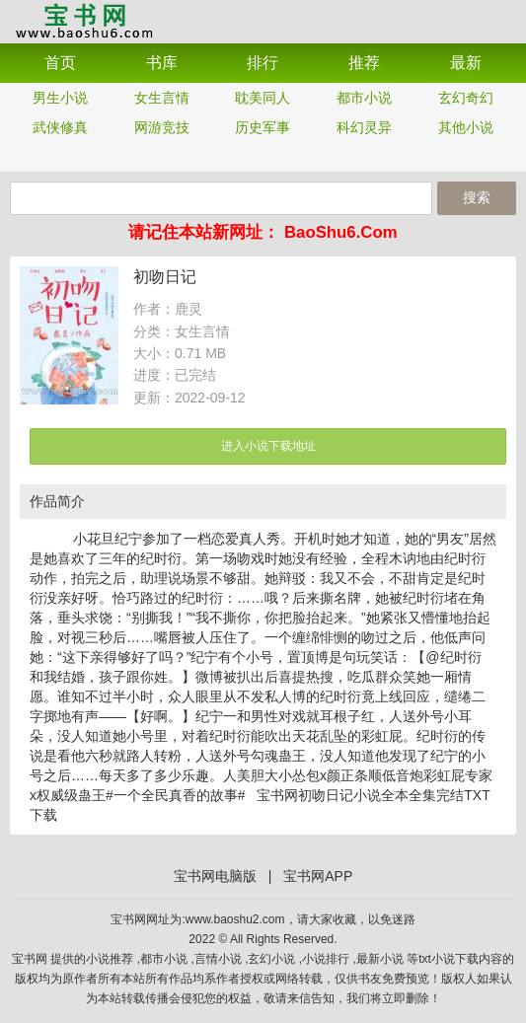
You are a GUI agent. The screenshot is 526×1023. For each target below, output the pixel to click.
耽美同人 (262, 98)
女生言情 (161, 98)
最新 (466, 62)
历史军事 (262, 127)
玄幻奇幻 (465, 98)
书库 (162, 62)
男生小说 (60, 98)
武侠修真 (60, 127)
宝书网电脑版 (215, 876)
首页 (60, 62)
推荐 (364, 62)
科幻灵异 (364, 127)
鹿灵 (188, 309)
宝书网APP (84, 20)
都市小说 (364, 98)
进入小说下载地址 (268, 446)
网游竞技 (161, 127)
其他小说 (465, 127)
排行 (262, 62)
